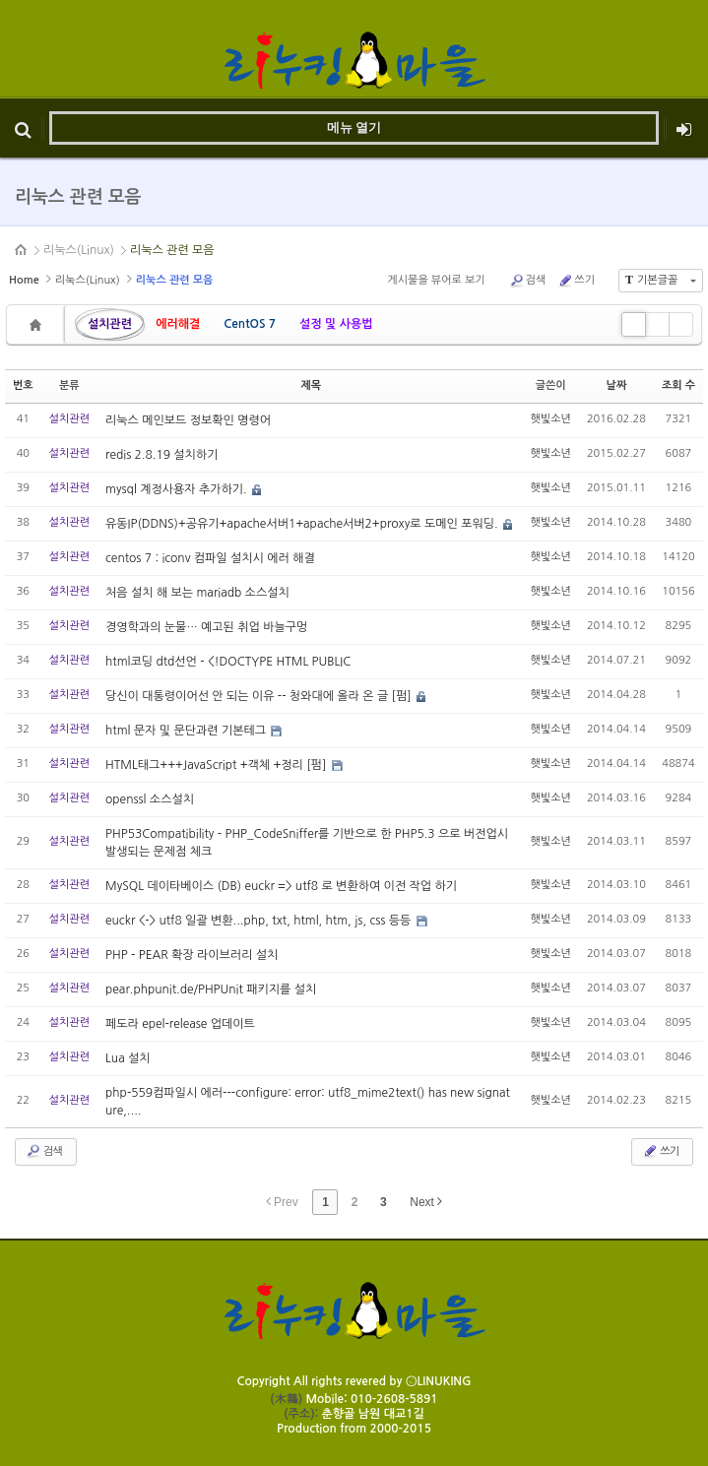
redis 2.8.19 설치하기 (161, 455)
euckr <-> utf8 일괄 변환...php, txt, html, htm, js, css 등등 (260, 920)
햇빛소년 (551, 419)
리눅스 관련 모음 (172, 250)
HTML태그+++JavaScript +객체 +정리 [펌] (217, 765)
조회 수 (678, 385)
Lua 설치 (128, 1058)
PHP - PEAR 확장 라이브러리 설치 (191, 955)
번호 (23, 385)
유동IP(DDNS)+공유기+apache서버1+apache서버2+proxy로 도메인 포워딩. (303, 524)
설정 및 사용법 (335, 324)
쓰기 (576, 280)
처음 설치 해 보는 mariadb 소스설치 (197, 593)
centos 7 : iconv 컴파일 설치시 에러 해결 (210, 558)
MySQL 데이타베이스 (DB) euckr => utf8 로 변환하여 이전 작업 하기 (281, 886)
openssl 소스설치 (149, 799)
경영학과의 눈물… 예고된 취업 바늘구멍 (206, 627)
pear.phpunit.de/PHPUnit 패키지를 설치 (210, 989)
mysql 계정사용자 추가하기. (177, 489)
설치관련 (110, 324)
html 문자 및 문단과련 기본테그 (187, 730)
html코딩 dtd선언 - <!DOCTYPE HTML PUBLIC (228, 662)
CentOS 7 (250, 324)
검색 (528, 280)
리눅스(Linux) (78, 250)
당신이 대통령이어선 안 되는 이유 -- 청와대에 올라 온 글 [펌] (260, 696)
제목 (310, 385)
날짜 (617, 385)
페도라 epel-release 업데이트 (180, 1024)
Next (426, 1201)
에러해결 (178, 324)
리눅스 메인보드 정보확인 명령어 (188, 420)
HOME (22, 250)
